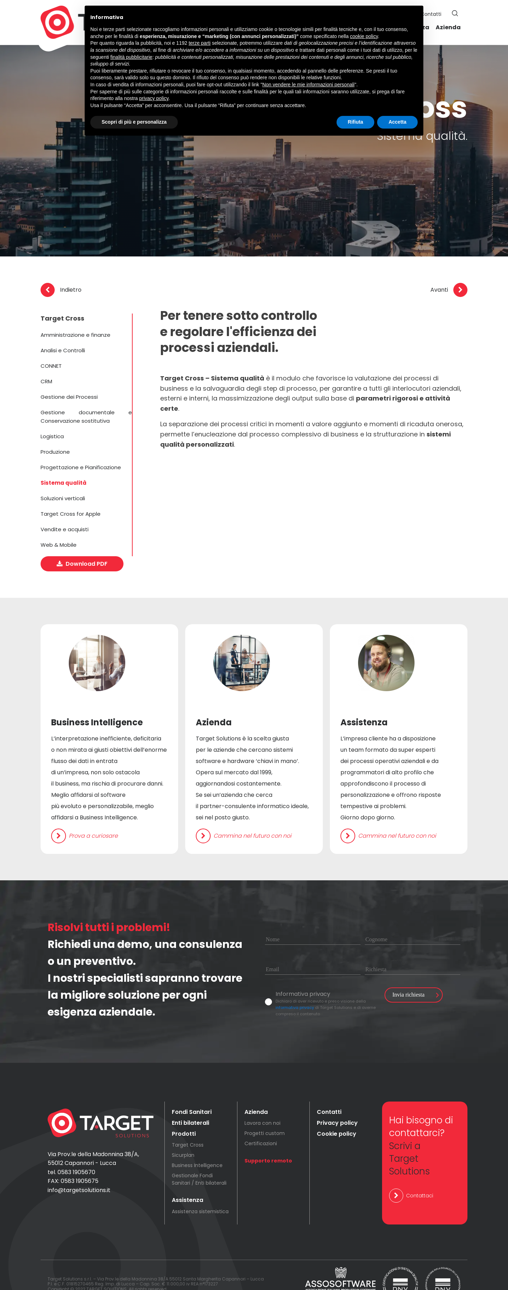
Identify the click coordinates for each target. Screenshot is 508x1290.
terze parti (200, 43)
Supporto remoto (268, 1142)
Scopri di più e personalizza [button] (134, 122)
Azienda (448, 27)
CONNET (51, 366)
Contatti (431, 14)
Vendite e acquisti (65, 529)
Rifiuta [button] (355, 122)
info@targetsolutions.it (79, 1172)
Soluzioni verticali (63, 498)
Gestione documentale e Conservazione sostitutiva (86, 416)
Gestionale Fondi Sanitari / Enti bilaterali (199, 1161)
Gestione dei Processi (69, 397)
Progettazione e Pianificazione (81, 467)
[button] (455, 13)
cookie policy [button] (364, 36)
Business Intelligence (197, 1147)
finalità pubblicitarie (131, 57)
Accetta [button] (397, 122)
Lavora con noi (262, 1104)
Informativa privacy (303, 975)
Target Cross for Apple (71, 513)
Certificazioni (260, 1125)
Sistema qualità (63, 482)
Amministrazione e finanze (75, 335)
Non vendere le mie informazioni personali (308, 84)
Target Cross (188, 1126)
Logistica (52, 436)
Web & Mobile (59, 544)
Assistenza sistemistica (200, 1192)
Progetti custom (264, 1114)
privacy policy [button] (154, 98)
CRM (46, 381)
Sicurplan (183, 1136)
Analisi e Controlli (63, 350)
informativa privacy (295, 989)
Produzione (55, 451)
